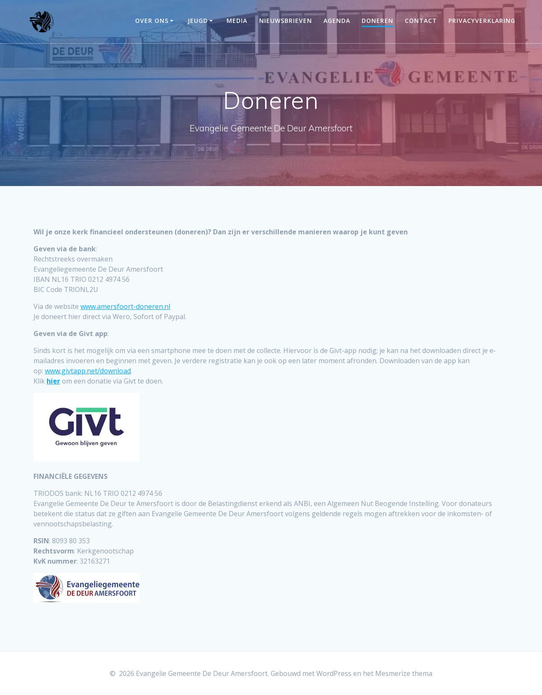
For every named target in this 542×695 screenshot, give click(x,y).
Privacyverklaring (481, 21)
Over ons (152, 21)
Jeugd (198, 21)
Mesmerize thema (403, 673)
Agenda (337, 21)
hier (53, 381)
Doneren (377, 21)
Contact (421, 21)
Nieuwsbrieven (285, 21)
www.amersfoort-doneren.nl (125, 306)
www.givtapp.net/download (88, 370)
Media (237, 21)
